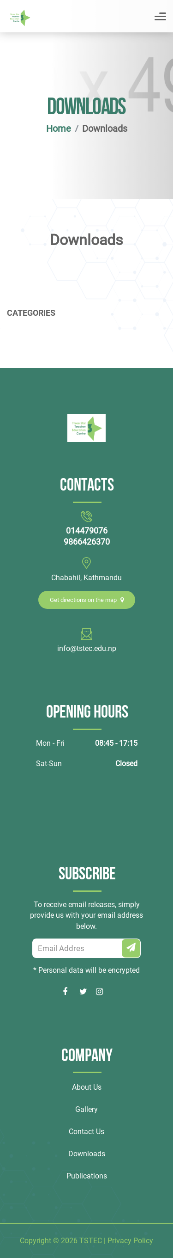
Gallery (86, 1109)
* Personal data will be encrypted (86, 970)
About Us (86, 1087)
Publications (86, 1176)
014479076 (86, 530)
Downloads (86, 1153)
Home (58, 128)
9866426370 (87, 541)
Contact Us (86, 1131)
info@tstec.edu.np (86, 648)
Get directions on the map (87, 599)
